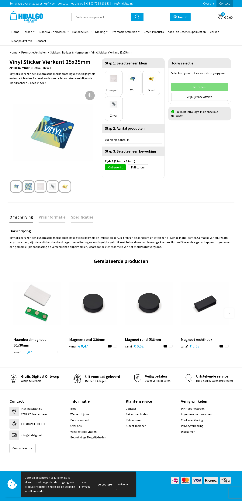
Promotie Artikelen (124, 32)
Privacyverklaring (192, 426)
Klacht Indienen (136, 426)
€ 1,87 (22, 351)
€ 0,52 (134, 346)
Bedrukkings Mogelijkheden (88, 437)
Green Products (154, 32)
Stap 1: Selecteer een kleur (126, 63)
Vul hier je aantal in (117, 140)
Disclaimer (188, 432)
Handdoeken (80, 32)
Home (15, 32)
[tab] (21, 217)
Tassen (27, 32)
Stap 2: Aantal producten (125, 128)
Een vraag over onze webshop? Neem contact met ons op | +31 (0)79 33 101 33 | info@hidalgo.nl (71, 3)
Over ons (209, 3)
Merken (214, 32)
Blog (73, 408)
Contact (224, 3)
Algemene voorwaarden (196, 414)
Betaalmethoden (137, 414)
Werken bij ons (79, 414)
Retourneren (134, 420)
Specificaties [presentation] (82, 217)
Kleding (100, 32)
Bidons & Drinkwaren (52, 32)
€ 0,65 (190, 346)
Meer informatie (84, 484)
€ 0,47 (78, 346)
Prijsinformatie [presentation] (52, 217)
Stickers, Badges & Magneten (69, 52)
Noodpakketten (21, 41)
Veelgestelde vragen (83, 432)
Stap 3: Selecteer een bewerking (130, 151)
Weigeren (123, 484)
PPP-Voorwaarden (193, 408)
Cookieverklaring (192, 420)
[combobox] (101, 17)
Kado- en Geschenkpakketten (187, 32)
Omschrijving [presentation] (21, 217)
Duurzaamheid (79, 420)
